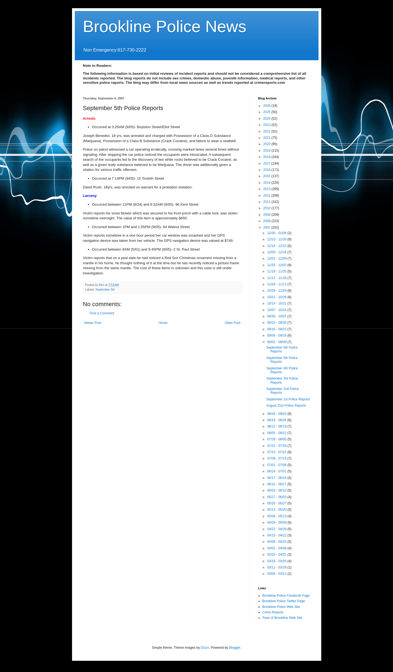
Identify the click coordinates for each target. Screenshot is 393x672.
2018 (267, 157)
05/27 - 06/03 (277, 497)
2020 (267, 144)
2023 (267, 125)
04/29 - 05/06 (277, 522)
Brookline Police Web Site (281, 607)
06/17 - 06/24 (277, 478)
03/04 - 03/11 (277, 574)
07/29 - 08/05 (277, 439)
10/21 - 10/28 (277, 297)
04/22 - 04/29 (277, 529)
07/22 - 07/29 (277, 446)
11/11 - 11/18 (277, 278)
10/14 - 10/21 (277, 303)
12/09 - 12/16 (277, 252)
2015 (267, 176)
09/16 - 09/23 (277, 329)
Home (163, 323)
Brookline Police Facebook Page (286, 596)
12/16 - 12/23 (277, 246)
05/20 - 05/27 (277, 503)
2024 (267, 118)
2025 (267, 112)
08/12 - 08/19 (277, 426)
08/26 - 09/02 (277, 414)
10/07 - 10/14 (277, 310)
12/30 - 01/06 (277, 233)
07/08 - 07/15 (277, 458)
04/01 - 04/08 (277, 548)
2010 (267, 208)
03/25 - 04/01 (277, 554)
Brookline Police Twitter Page (283, 601)
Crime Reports (272, 612)
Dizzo (205, 648)
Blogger (234, 648)
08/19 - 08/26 (277, 420)
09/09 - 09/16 (277, 335)
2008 (267, 221)
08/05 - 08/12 (277, 433)
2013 (267, 189)
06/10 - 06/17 (277, 484)
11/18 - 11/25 (277, 271)
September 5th (105, 289)
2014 (267, 183)
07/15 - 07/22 (277, 452)
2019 (267, 151)
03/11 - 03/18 (277, 567)
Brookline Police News (164, 26)
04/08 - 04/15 (277, 542)
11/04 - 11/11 (277, 284)
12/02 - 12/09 (277, 258)
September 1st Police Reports (288, 399)
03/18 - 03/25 (277, 561)
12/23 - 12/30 (277, 239)
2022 (267, 131)
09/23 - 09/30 (277, 322)
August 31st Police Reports (286, 405)
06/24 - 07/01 (277, 471)
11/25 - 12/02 (277, 265)
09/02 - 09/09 (277, 342)
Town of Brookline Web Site (282, 618)
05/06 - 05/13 (277, 516)
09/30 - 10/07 (277, 316)
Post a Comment (102, 313)
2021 (267, 138)
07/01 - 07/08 (277, 465)
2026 (267, 106)
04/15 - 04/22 (277, 535)
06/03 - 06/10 (277, 490)
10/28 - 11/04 (277, 290)
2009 (267, 215)
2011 (267, 202)
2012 (267, 195)
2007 (267, 227)
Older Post (232, 323)
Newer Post (92, 323)
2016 (267, 170)
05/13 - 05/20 (277, 510)
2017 (267, 163)
